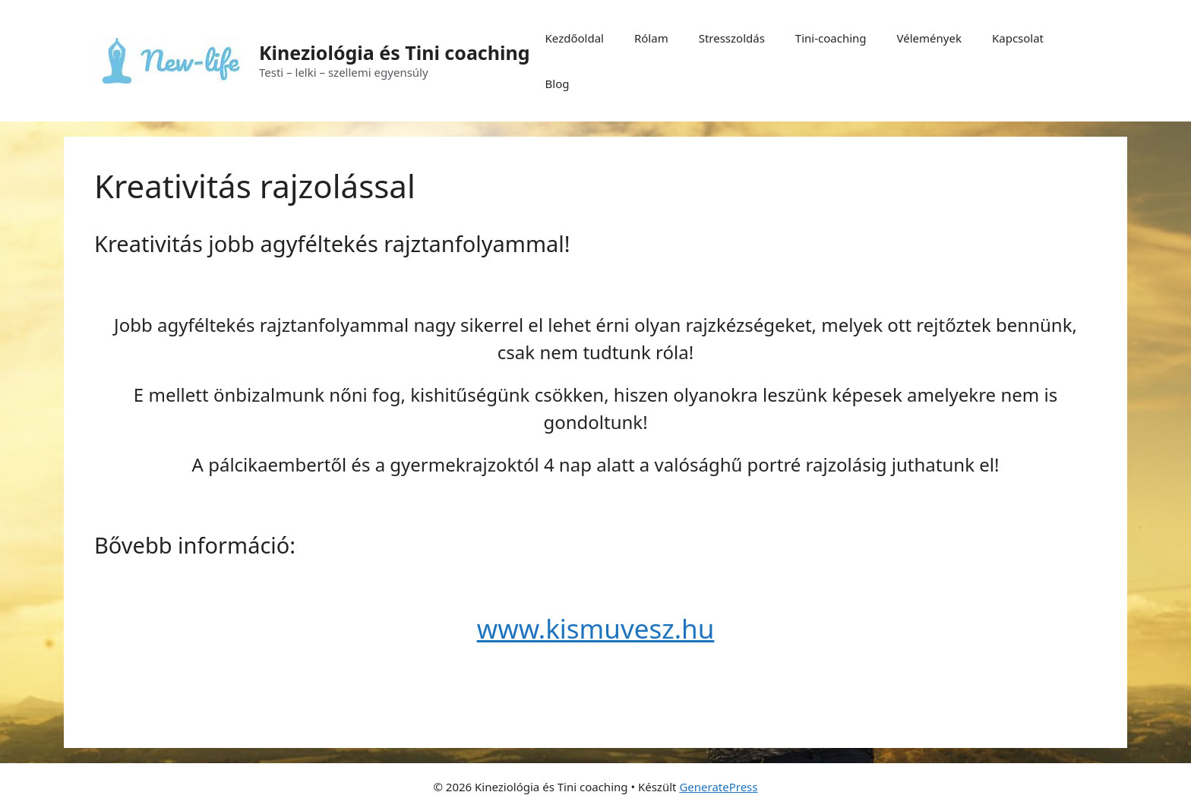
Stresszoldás (732, 38)
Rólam (651, 38)
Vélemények (929, 38)
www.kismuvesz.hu (596, 628)
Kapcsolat (1018, 38)
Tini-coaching (831, 38)
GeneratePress (718, 786)
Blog (557, 83)
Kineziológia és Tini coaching (394, 52)
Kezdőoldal (574, 38)
